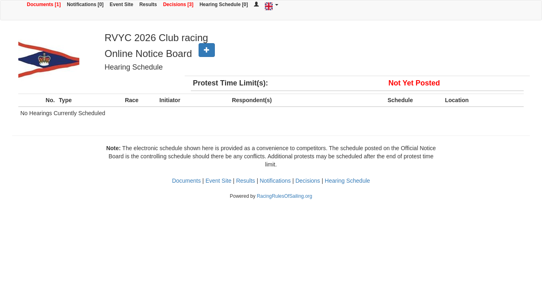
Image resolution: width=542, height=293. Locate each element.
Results (148, 4)
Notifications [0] (85, 4)
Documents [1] (44, 4)
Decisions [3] (178, 4)
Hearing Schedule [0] (223, 4)
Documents (186, 180)
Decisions (307, 180)
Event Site (121, 4)
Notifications (275, 180)
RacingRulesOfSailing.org (284, 196)
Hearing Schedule (347, 180)
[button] (207, 50)
